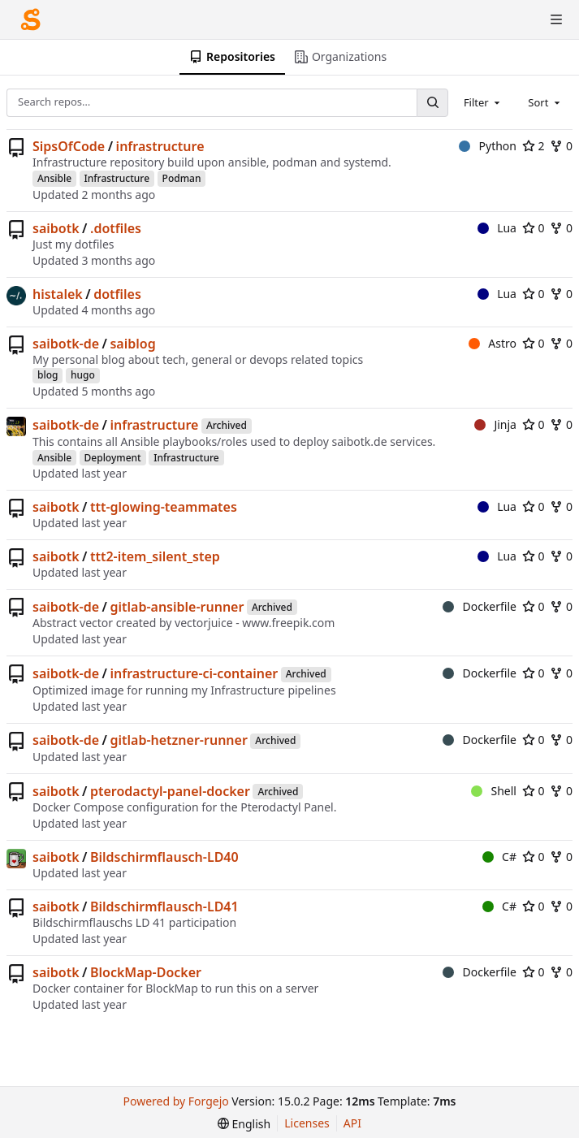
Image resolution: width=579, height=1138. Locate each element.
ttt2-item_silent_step (155, 556)
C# (499, 856)
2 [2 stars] (533, 146)
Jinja (495, 424)
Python (487, 146)
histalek (57, 294)
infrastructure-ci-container (194, 673)
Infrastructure (117, 178)
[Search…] (432, 103)
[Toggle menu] (556, 19)
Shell (493, 790)
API (352, 1123)
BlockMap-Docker (145, 972)
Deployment (112, 458)
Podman (181, 178)
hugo (83, 375)
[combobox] (483, 102)
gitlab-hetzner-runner (178, 740)
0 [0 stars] (533, 228)
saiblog (132, 343)
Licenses (307, 1123)
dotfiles (117, 294)
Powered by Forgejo (176, 1101)
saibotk (56, 228)
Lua (496, 228)
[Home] (31, 19)
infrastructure (160, 146)
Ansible (54, 178)
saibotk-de (65, 343)
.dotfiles (115, 228)
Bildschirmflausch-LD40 (164, 857)
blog (47, 375)
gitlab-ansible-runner (177, 607)
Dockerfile (479, 606)
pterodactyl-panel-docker (170, 791)
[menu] (244, 1124)
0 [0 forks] (561, 146)
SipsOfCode (68, 146)
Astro (492, 343)
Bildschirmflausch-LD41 (164, 906)
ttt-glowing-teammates (163, 507)
